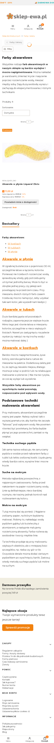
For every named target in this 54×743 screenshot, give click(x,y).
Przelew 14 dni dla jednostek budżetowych (22, 656)
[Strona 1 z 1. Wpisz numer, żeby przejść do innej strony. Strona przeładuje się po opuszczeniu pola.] (29, 121)
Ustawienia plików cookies (15, 711)
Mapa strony (8, 729)
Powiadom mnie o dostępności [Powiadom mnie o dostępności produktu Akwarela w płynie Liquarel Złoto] (21, 202)
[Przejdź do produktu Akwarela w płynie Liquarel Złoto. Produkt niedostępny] (27, 152)
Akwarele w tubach (18, 309)
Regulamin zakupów (12, 650)
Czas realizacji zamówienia (14, 662)
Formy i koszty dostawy (13, 653)
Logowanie (7, 700)
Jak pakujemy (8, 726)
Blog (4, 732)
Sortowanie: (8, 107)
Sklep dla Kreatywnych (11, 36)
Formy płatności (10, 659)
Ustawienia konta (10, 708)
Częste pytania (9, 677)
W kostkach (14, 243)
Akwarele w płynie (17, 259)
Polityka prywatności (12, 723)
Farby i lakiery (29, 36)
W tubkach (14, 247)
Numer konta (8, 685)
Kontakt (6, 679)
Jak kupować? (9, 682)
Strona (23, 122)
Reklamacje (8, 688)
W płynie (12, 251)
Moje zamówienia (10, 703)
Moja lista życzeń (10, 706)
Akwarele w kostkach (20, 347)
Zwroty (5, 664)
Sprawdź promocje (18, 627)
